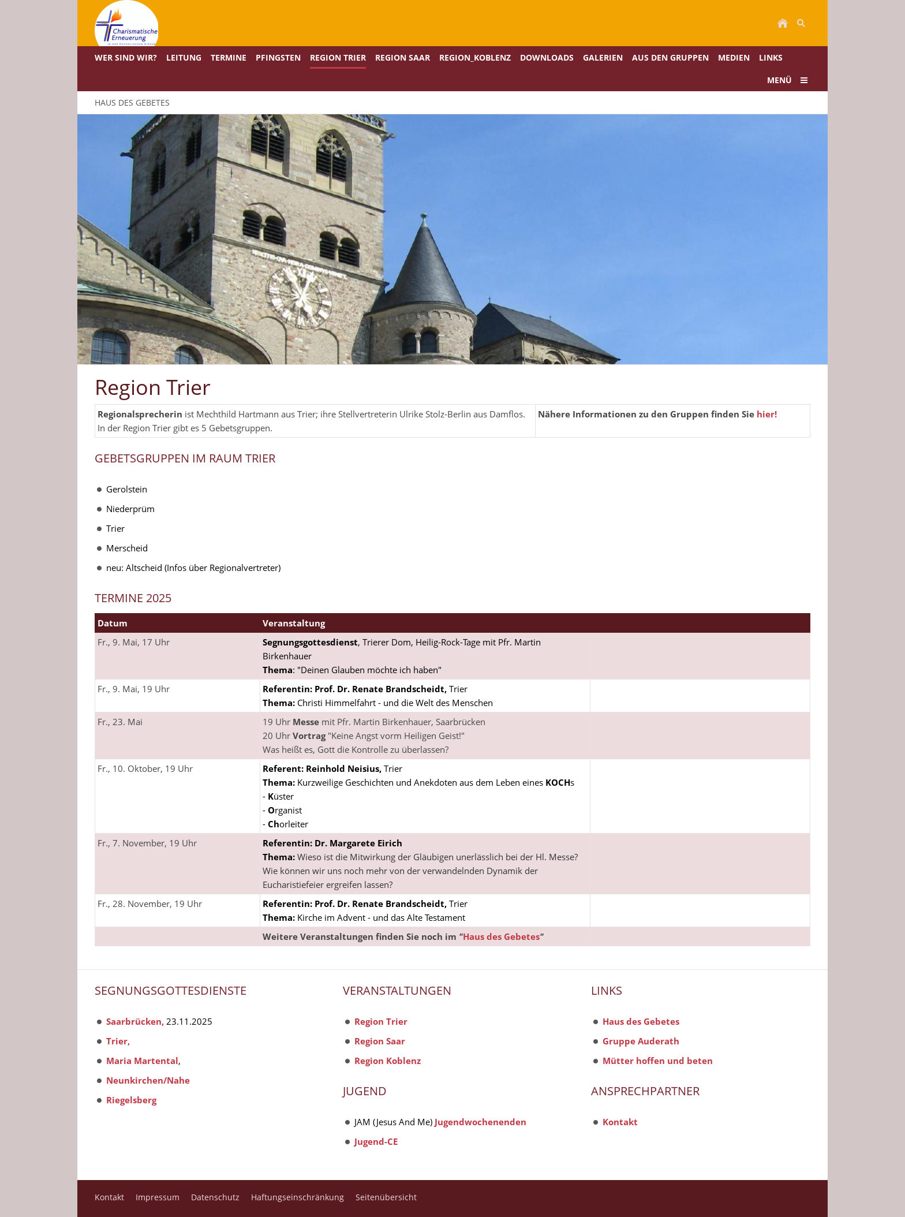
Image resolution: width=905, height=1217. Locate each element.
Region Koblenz (387, 1060)
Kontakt (620, 1122)
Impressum (157, 1197)
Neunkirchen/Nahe (148, 1080)
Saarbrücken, (135, 1021)
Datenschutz (215, 1197)
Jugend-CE (376, 1141)
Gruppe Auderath (641, 1041)
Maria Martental (142, 1060)
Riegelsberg (131, 1100)
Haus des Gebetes (501, 936)
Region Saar (379, 1041)
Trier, (118, 1041)
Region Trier (380, 1021)
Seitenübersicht (386, 1197)
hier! (767, 414)
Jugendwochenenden (480, 1122)
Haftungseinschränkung (297, 1197)
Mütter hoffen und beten (658, 1060)
